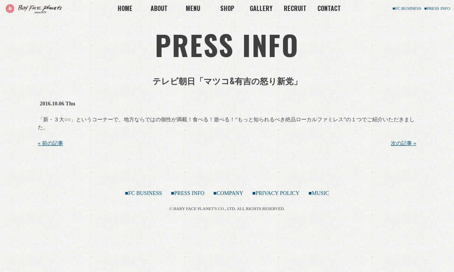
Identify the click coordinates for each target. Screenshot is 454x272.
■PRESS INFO (437, 8)
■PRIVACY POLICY (276, 193)
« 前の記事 (50, 143)
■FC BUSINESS (406, 8)
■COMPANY (228, 193)
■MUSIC (318, 193)
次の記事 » (403, 143)
